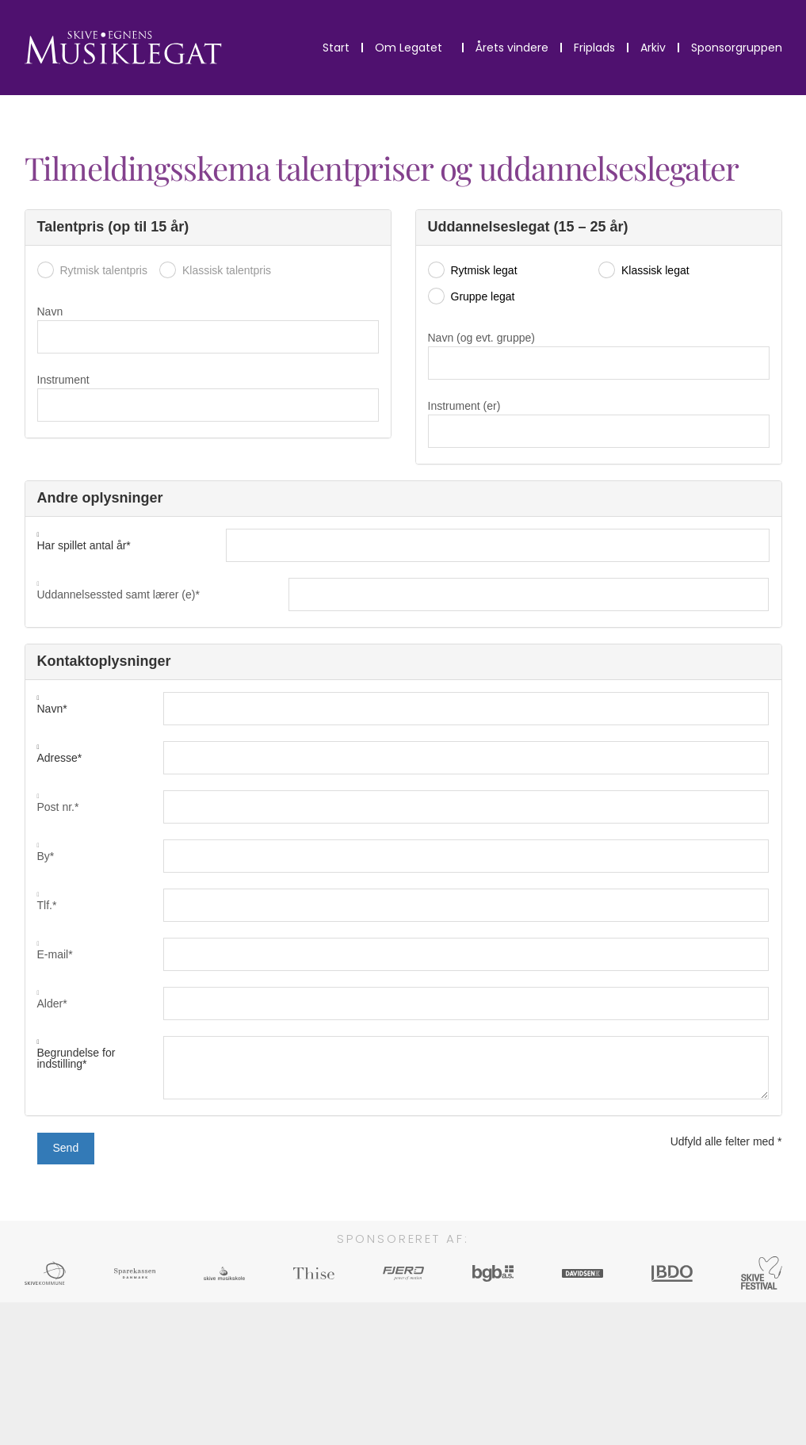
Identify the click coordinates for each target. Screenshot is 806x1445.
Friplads (594, 47)
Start (336, 47)
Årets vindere (512, 47)
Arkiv (653, 47)
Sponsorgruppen (736, 47)
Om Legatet (412, 47)
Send (66, 1147)
